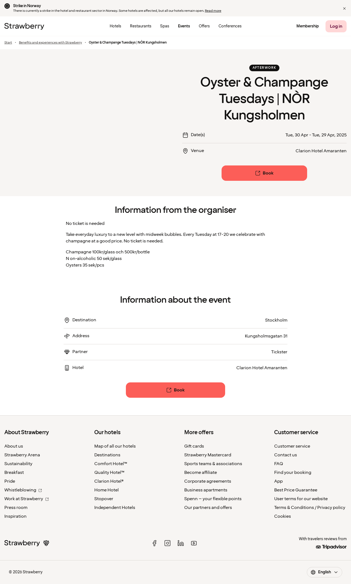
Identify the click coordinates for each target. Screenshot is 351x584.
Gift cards (194, 446)
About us (13, 446)
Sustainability (18, 464)
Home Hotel (106, 490)
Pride (9, 481)
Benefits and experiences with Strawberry (50, 43)
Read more (213, 10)
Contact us (285, 455)
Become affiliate (200, 473)
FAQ (278, 464)
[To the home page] (24, 26)
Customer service (292, 446)
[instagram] (167, 543)
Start (8, 43)
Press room (15, 508)
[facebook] (154, 543)
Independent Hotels (114, 508)
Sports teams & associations (213, 464)
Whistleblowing (23, 490)
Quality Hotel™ (109, 473)
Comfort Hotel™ (110, 464)
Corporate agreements (207, 481)
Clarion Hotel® (109, 481)
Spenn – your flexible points (213, 499)
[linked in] (180, 543)
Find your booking (292, 473)
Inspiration (15, 516)
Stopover (103, 499)
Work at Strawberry (26, 499)
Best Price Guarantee (295, 490)
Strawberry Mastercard (207, 455)
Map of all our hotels (115, 446)
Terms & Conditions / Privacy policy (309, 508)
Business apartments (205, 490)
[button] (344, 8)
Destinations (107, 455)
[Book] (264, 173)
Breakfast (14, 473)
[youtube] (194, 543)
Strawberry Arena (22, 455)
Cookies (282, 516)
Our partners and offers (208, 508)
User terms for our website (301, 499)
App (278, 481)
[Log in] (336, 26)
